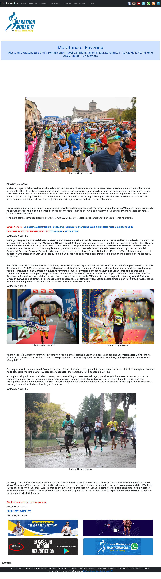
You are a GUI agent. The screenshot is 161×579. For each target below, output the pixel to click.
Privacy (91, 3)
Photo (74, 3)
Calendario (32, 3)
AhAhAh (109, 571)
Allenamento (43, 3)
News (23, 3)
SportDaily (100, 571)
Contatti (82, 3)
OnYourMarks (89, 571)
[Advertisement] (100, 23)
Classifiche (66, 3)
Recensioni (55, 3)
